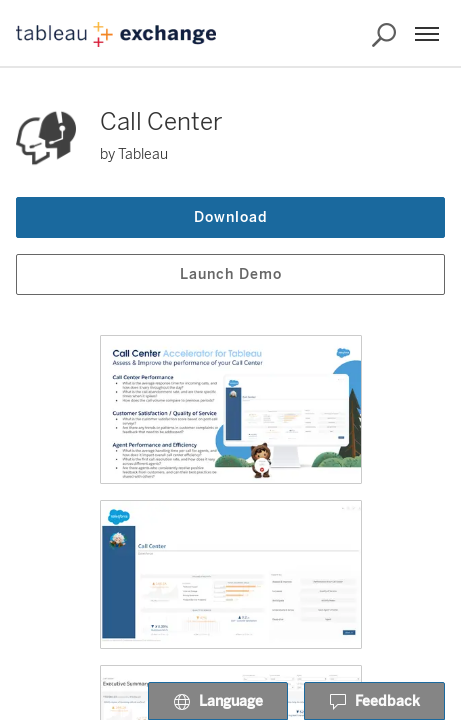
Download (231, 217)
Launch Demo (231, 274)
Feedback (374, 702)
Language (218, 702)
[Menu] (427, 34)
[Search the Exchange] (384, 35)
